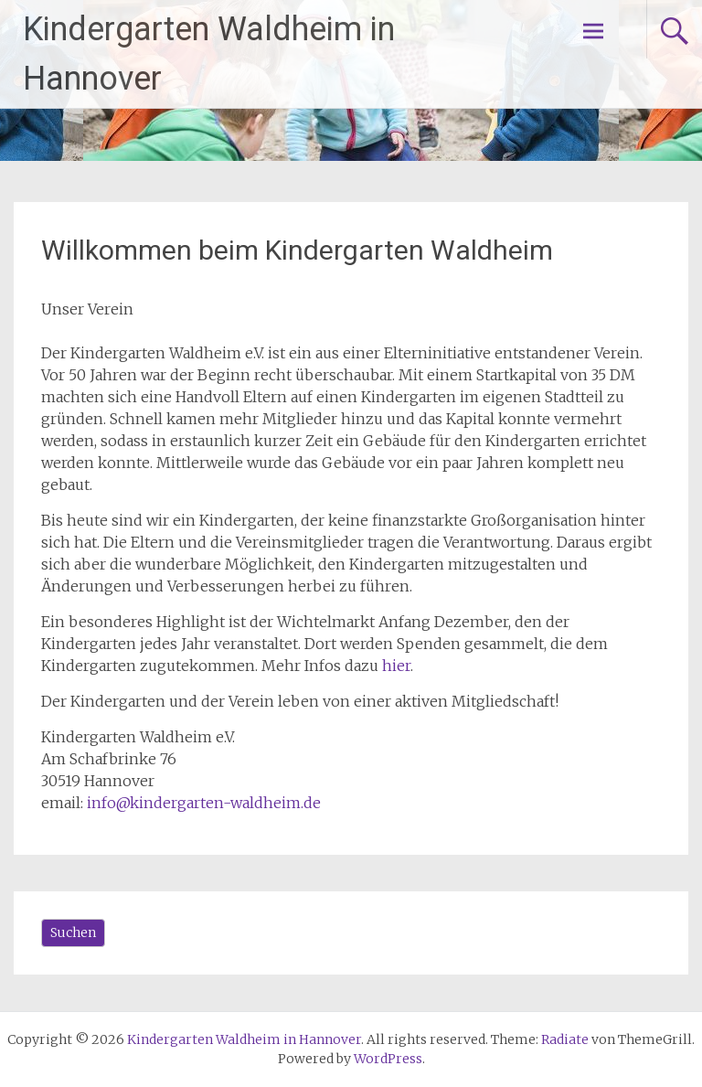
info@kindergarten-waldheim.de (204, 803)
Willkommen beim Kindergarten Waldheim (297, 250)
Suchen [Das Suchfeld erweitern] (73, 932)
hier (396, 665)
